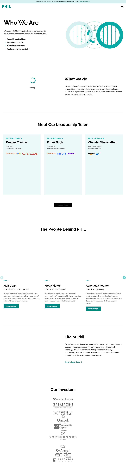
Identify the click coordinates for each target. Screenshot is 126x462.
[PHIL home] (6, 6)
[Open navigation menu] (122, 6)
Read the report (85, 1)
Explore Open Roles (73, 362)
